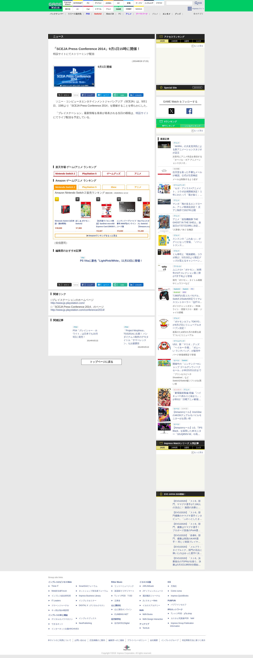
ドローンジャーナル (60, 605)
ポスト (66, 95)
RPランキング (168, 126)
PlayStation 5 (89, 173)
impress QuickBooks (179, 596)
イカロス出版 (145, 582)
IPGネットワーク (175, 609)
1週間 (186, 41)
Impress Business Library (90, 596)
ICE (169, 582)
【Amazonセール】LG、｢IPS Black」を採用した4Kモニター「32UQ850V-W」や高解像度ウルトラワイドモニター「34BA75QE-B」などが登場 (187, 434)
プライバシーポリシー (137, 640)
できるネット (57, 624)
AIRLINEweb (148, 586)
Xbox (113, 187)
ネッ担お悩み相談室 (60, 610)
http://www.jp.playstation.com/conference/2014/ (78, 310)
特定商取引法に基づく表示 (193, 640)
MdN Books (148, 614)
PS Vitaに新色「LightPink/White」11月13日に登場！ (111, 260)
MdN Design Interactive (153, 619)
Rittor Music (116, 582)
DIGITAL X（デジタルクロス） (92, 605)
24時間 (174, 41)
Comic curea (176, 591)
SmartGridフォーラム (88, 586)
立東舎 (117, 600)
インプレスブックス (87, 618)
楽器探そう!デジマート (124, 591)
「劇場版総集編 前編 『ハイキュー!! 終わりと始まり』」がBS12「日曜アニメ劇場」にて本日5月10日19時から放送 (187, 399)
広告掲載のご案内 (97, 640)
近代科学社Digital (121, 623)
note (122, 95)
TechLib (146, 628)
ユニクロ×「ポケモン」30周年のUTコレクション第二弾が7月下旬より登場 (187, 272)
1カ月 (198, 41)
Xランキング (170, 121)
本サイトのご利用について (59, 640)
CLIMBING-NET (121, 614)
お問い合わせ (80, 640)
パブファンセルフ (178, 605)
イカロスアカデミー (151, 605)
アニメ (137, 173)
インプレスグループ (170, 640)
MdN (141, 610)
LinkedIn (138, 95)
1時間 (162, 41)
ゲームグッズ (113, 173)
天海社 (174, 586)
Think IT (54, 586)
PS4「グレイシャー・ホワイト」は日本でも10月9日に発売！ (85, 333)
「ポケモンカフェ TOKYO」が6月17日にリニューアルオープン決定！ (187, 324)
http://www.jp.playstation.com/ (68, 303)
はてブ (106, 95)
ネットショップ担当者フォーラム (93, 591)
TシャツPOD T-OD (123, 596)
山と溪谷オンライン (123, 609)
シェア (90, 95)
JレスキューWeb (150, 600)
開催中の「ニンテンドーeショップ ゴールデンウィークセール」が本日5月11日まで (187, 367)
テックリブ (144, 624)
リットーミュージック (124, 586)
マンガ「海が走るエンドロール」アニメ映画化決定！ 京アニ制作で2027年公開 (187, 206)
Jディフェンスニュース (153, 591)
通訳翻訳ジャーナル (151, 596)
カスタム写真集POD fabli (182, 618)
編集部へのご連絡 (116, 640)
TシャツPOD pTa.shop (181, 613)
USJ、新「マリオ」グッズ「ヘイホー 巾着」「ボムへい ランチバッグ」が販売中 (186, 347)
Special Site (170, 87)
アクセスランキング (174, 36)
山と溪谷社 (116, 605)
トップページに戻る (101, 361)
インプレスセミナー (87, 600)
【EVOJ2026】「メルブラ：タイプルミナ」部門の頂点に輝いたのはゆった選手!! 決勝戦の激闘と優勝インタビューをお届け (187, 553)
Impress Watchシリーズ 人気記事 (181, 443)
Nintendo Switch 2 (65, 173)
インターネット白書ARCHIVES (65, 629)
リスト (76, 95)
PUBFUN (172, 600)
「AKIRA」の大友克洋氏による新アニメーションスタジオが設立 (187, 149)
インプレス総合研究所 (61, 596)
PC (119, 14)
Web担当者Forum (59, 591)
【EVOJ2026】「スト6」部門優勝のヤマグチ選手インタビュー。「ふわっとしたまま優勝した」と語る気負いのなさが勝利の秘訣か (187, 519)
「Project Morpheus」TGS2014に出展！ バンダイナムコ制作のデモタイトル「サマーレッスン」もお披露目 (136, 337)
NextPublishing (85, 623)
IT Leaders (56, 600)
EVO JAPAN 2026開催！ (175, 494)
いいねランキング (192, 126)
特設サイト (142, 113)
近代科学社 (116, 619)
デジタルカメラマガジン (62, 619)
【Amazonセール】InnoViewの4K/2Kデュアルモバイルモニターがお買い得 (187, 415)
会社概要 (154, 640)
